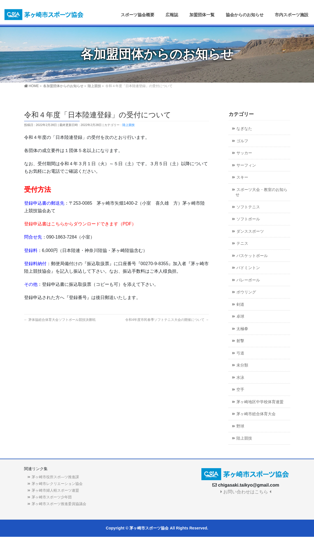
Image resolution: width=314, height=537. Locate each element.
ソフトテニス (248, 207)
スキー (242, 177)
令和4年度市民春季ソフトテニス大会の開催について (167, 320)
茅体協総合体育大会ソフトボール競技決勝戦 (60, 320)
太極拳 (242, 329)
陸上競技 (128, 125)
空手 (240, 389)
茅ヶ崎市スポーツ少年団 (52, 497)
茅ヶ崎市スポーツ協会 (149, 528)
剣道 (240, 304)
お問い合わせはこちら (245, 491)
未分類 (242, 365)
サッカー (244, 153)
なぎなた (244, 129)
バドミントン (248, 268)
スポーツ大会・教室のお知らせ (261, 192)
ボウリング (246, 292)
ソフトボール (248, 219)
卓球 (240, 316)
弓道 (240, 353)
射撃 (240, 341)
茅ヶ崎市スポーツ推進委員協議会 (59, 504)
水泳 (240, 377)
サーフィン (246, 165)
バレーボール (248, 280)
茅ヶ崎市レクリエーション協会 (57, 484)
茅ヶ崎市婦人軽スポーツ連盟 (55, 490)
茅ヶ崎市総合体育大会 (256, 414)
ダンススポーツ (250, 231)
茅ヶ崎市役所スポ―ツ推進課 (55, 477)
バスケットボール (252, 256)
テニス (242, 243)
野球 (240, 426)
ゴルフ (242, 141)
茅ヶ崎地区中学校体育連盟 (259, 402)
